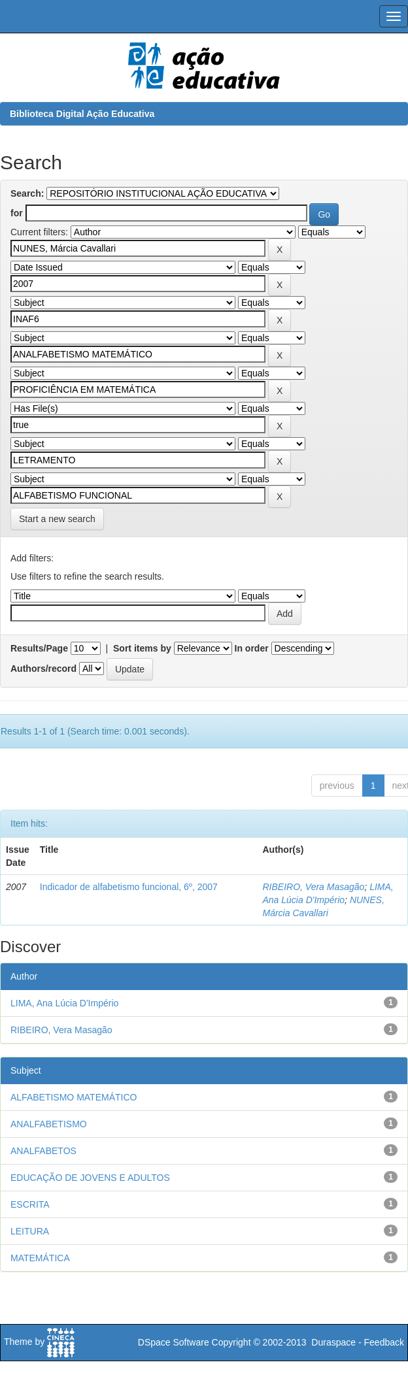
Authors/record (43, 668)
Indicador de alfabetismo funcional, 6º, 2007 (129, 887)
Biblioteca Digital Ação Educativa (82, 113)
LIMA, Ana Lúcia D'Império (64, 1003)
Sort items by (142, 648)
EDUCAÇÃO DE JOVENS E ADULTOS (90, 1177)
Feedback (384, 1342)
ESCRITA (30, 1204)
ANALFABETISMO (48, 1124)
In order (252, 648)
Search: (27, 193)
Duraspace (333, 1342)
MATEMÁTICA (40, 1258)
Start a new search (57, 519)
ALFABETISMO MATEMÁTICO (73, 1097)
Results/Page (39, 648)
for (16, 213)
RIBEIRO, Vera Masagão (313, 887)
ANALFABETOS (43, 1151)
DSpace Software (173, 1342)
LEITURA (29, 1231)
